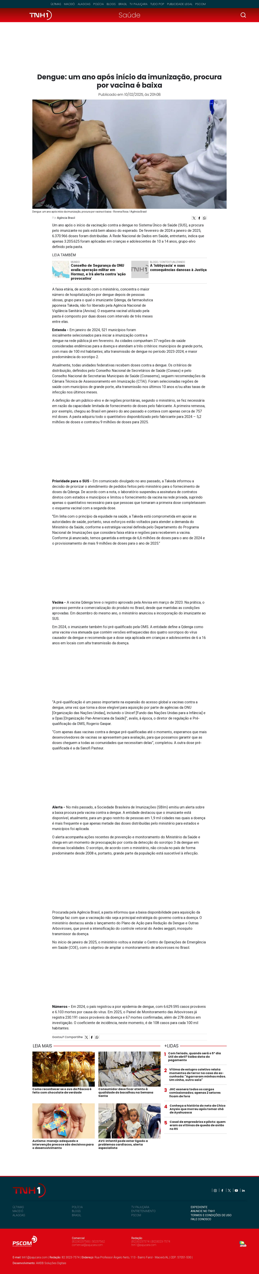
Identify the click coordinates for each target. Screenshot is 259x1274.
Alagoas (84, 4)
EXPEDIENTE (199, 1207)
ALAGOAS (19, 1215)
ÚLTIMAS (18, 1207)
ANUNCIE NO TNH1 (203, 1211)
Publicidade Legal (179, 4)
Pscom (200, 4)
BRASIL (76, 1215)
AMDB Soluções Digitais (51, 1263)
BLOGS (76, 1211)
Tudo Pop (157, 4)
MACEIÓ (18, 1211)
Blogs (111, 4)
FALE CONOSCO (201, 1219)
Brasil (123, 4)
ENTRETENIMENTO (143, 1211)
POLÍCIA (77, 1207)
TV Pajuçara (138, 4)
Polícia (98, 4)
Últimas (56, 4)
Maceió (69, 4)
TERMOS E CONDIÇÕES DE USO (211, 1215)
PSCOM (136, 1215)
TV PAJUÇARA (140, 1207)
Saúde (129, 15)
